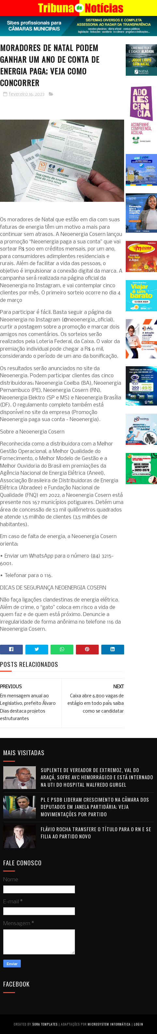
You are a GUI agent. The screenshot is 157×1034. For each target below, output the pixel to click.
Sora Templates (45, 1024)
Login (138, 1024)
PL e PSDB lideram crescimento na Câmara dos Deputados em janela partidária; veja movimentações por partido (95, 807)
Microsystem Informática (109, 1024)
